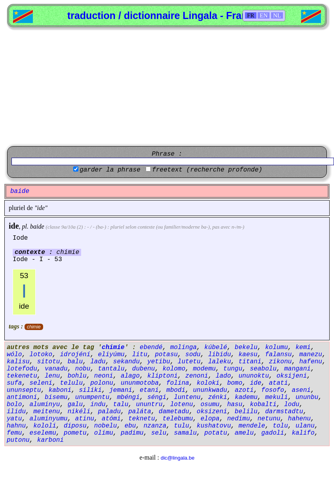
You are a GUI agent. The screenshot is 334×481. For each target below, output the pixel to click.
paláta (139, 411)
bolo (14, 404)
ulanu (305, 425)
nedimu (238, 418)
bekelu (246, 347)
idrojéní (75, 354)
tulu (181, 425)
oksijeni (292, 376)
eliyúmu (111, 354)
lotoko (41, 354)
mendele (252, 425)
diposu (75, 425)
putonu (18, 440)
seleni (41, 383)
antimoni (22, 397)
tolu (280, 425)
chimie (34, 327)
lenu (52, 376)
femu (14, 433)
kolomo (174, 368)
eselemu (43, 433)
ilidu (16, 411)
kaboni (60, 390)
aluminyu (45, 404)
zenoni (196, 376)
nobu (82, 368)
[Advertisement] (167, 86)
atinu (84, 418)
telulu (71, 383)
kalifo (303, 433)
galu (75, 404)
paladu (109, 411)
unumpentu (92, 397)
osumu (210, 404)
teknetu (141, 418)
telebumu (178, 418)
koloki (208, 383)
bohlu (77, 376)
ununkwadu (210, 390)
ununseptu (24, 390)
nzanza (155, 425)
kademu (246, 397)
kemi (303, 347)
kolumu (276, 347)
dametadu (174, 411)
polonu (101, 383)
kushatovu (214, 425)
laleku (219, 361)
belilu (246, 411)
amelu (244, 433)
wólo (14, 354)
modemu (204, 368)
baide (37, 226)
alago (130, 376)
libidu (219, 354)
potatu (215, 433)
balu (75, 361)
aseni (301, 390)
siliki (90, 390)
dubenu (143, 368)
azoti (244, 390)
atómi (111, 418)
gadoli (272, 433)
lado (223, 376)
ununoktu (254, 376)
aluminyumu (49, 418)
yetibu (158, 361)
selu (158, 433)
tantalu (111, 368)
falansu (278, 354)
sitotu (48, 361)
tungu (232, 368)
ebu (130, 425)
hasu (234, 404)
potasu (166, 354)
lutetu (189, 361)
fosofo (272, 390)
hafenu (310, 361)
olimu (103, 433)
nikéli (79, 411)
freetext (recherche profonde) (207, 170)
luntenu (187, 397)
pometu (75, 433)
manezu (310, 354)
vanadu (56, 368)
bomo (234, 383)
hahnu (16, 425)
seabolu (263, 368)
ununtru (149, 404)
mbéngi (128, 397)
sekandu (126, 361)
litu (139, 354)
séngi (156, 397)
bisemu (56, 397)
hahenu (299, 418)
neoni (103, 376)
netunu (269, 418)
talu (120, 404)
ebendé (151, 347)
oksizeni (212, 411)
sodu (192, 354)
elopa (210, 418)
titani (250, 361)
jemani (120, 390)
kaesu (248, 354)
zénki (217, 397)
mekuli (276, 397)
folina (177, 383)
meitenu (46, 411)
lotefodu (22, 368)
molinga (183, 347)
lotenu (181, 404)
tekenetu (22, 376)
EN (264, 15)
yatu (14, 418)
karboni (50, 440)
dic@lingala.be (177, 458)
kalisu (18, 361)
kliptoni (162, 376)
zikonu (280, 361)
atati (278, 383)
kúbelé (215, 347)
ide (14, 225)
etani (149, 390)
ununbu (307, 397)
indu (97, 404)
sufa (14, 383)
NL (277, 15)
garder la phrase (110, 170)
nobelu (105, 425)
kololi (44, 425)
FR (250, 15)
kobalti (263, 404)
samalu (185, 433)
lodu (291, 404)
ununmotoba (140, 383)
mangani (297, 368)
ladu (97, 361)
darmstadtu (284, 411)
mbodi (175, 390)
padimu (132, 433)
